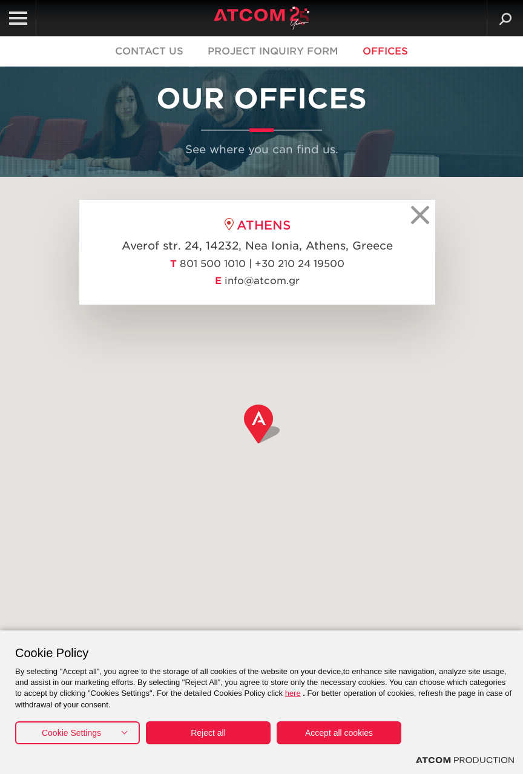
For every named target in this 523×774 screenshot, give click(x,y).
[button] (262, 424)
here (293, 693)
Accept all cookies (339, 733)
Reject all (208, 733)
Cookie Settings (71, 733)
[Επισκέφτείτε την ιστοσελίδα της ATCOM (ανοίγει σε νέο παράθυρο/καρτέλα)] (465, 760)
